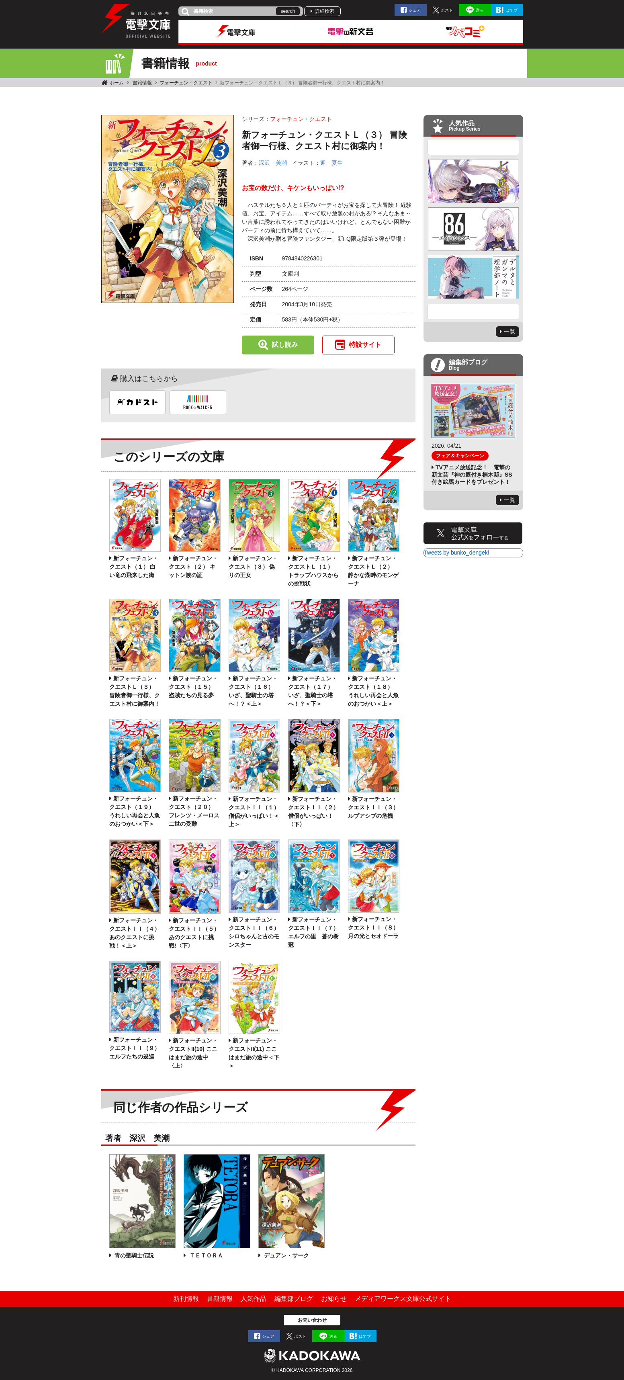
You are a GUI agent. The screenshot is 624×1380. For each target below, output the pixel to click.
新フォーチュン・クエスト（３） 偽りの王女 (253, 566)
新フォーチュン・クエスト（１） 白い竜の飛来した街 (133, 566)
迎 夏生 (331, 163)
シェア (415, 10)
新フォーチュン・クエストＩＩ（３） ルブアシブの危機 (373, 807)
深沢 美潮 (273, 163)
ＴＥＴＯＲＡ (205, 1255)
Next (473, 312)
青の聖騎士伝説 (133, 1255)
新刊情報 (186, 1298)
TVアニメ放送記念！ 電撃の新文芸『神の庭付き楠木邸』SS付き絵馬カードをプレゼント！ (472, 474)
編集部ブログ (293, 1298)
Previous (473, 147)
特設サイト (365, 344)
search (287, 11)
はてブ (511, 10)
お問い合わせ (312, 1320)
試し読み (285, 344)
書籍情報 (142, 83)
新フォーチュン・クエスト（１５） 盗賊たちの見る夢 (193, 686)
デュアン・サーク (285, 1255)
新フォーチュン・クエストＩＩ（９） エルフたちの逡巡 (134, 1048)
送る (480, 10)
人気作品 (253, 1298)
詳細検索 (324, 11)
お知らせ (334, 1298)
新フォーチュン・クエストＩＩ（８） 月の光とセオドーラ (373, 927)
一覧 (509, 331)
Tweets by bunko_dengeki (456, 552)
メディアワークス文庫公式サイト (403, 1298)
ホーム (116, 83)
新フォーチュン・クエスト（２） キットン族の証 (193, 566)
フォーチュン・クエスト (186, 83)
